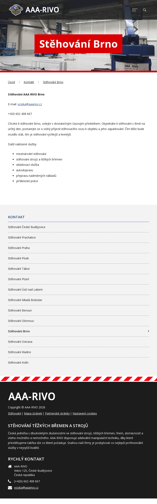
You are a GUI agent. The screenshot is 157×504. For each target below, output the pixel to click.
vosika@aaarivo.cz (30, 104)
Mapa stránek (33, 413)
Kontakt (29, 82)
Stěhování (14, 413)
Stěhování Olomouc (21, 321)
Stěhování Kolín (18, 362)
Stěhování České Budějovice (26, 227)
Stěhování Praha (19, 248)
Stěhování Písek (18, 258)
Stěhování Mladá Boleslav (25, 300)
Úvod (11, 82)
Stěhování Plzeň (18, 279)
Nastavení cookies (85, 413)
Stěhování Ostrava (20, 342)
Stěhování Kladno (19, 352)
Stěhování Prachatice (22, 237)
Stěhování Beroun (20, 310)
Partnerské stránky (57, 413)
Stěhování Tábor (19, 269)
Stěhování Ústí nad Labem (25, 289)
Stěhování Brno (53, 82)
